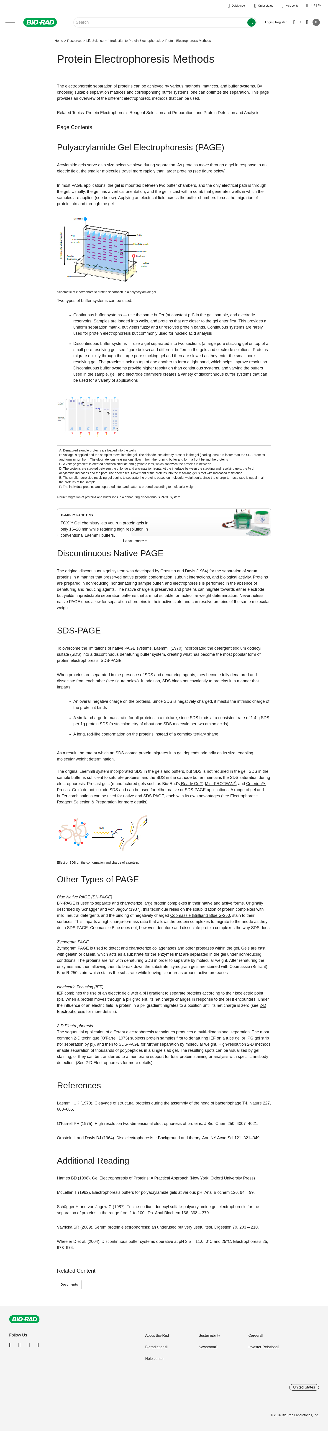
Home (59, 40)
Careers (254, 1335)
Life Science (95, 40)
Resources (74, 40)
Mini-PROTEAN (220, 783)
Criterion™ (256, 783)
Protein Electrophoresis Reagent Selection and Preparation (139, 112)
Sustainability (209, 1335)
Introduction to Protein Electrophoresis (134, 40)
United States (304, 1387)
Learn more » (135, 541)
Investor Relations (262, 1347)
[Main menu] (10, 21)
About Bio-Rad (157, 1335)
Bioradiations (155, 1347)
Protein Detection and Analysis (231, 112)
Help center (154, 1359)
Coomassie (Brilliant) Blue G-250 (200, 915)
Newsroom (207, 1347)
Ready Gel (191, 783)
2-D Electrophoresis (104, 1062)
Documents (69, 1284)
